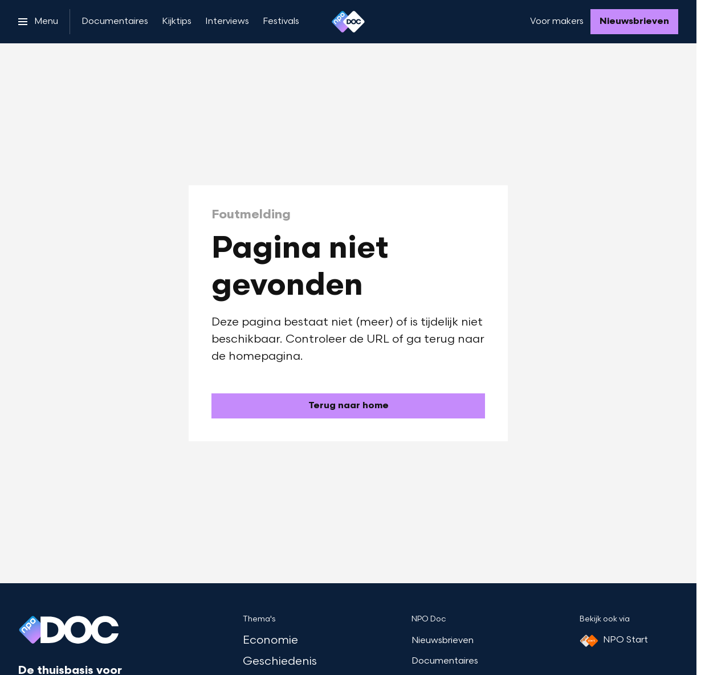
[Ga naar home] (348, 21)
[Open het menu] (38, 21)
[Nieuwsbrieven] (634, 21)
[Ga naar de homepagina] (348, 405)
